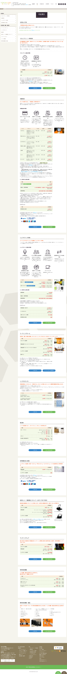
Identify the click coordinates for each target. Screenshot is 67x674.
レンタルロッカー (4, 30)
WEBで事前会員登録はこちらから (33, 667)
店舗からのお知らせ (42, 654)
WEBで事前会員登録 (50, 88)
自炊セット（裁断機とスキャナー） (7, 34)
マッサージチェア (4, 36)
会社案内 (40, 646)
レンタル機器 (3, 38)
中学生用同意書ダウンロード (37, 171)
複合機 (2, 32)
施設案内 (33, 3)
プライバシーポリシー (43, 650)
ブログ (56, 3)
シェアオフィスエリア (22, 651)
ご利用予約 (47, 3)
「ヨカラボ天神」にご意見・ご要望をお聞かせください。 (7, 660)
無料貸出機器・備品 (4, 40)
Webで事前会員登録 (21, 646)
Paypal (33, 30)
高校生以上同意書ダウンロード (26, 171)
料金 (37, 3)
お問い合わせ (41, 655)
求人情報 (40, 648)
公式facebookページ (42, 659)
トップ (2, 8)
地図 (8, 649)
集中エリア (21, 654)
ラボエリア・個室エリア (23, 650)
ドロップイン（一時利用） (5, 15)
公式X (40, 658)
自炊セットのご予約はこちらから (38, 519)
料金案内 (5, 8)
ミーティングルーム (4, 27)
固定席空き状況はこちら (28, 282)
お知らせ (27, 4)
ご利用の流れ (42, 3)
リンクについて (41, 651)
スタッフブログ (41, 657)
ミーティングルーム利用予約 (49, 370)
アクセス (52, 3)
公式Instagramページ (43, 661)
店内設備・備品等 (22, 655)
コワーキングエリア (22, 649)
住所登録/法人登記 (4, 22)
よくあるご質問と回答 (43, 653)
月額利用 (2, 18)
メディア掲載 (41, 649)
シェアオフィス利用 (4, 20)
